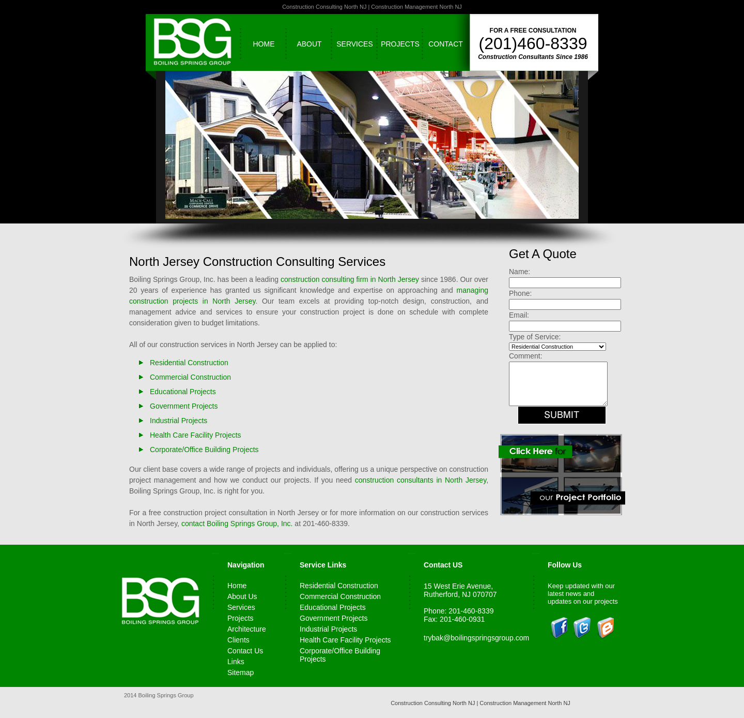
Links (235, 661)
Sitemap (240, 672)
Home (264, 44)
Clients (238, 640)
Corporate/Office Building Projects (204, 449)
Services (354, 44)
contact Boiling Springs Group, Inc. (237, 523)
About (309, 44)
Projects (400, 44)
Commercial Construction (190, 377)
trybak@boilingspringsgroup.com (476, 638)
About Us (242, 596)
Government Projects (184, 406)
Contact (445, 44)
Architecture (246, 629)
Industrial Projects (178, 420)
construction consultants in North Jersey (420, 480)
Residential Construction (189, 362)
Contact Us (245, 651)
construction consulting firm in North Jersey (350, 279)
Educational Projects (183, 391)
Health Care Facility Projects (195, 435)
